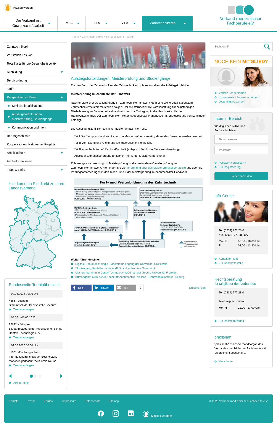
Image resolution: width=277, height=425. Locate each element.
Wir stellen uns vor (19, 55)
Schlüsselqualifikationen (28, 105)
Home (75, 36)
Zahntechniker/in (163, 23)
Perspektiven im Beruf (120, 36)
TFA (97, 23)
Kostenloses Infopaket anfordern (239, 97)
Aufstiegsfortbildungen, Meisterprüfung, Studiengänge (32, 116)
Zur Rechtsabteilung (231, 320)
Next (60, 376)
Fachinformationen (19, 161)
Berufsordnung (17, 80)
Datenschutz (92, 401)
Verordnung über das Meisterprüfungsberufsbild (156, 167)
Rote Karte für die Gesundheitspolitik (31, 63)
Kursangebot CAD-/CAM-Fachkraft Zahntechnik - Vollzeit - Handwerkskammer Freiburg (129, 276)
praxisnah (222, 337)
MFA (69, 23)
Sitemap (114, 401)
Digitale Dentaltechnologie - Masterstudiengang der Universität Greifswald (121, 263)
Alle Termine (21, 382)
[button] (81, 288)
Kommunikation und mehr (29, 127)
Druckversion (197, 287)
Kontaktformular (229, 258)
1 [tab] (31, 376)
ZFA (125, 23)
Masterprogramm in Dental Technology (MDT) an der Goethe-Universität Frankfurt (126, 272)
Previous (10, 376)
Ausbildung (14, 72)
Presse (31, 401)
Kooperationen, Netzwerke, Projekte (31, 144)
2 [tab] (36, 376)
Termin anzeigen (23, 309)
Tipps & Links (16, 169)
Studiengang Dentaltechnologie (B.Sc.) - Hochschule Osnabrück (115, 268)
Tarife (10, 89)
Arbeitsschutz (16, 153)
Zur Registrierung (229, 167)
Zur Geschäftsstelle (231, 263)
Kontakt (13, 401)
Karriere (49, 401)
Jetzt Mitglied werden (232, 101)
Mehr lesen (226, 361)
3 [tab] (40, 376)
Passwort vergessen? (232, 162)
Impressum (69, 401)
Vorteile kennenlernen (232, 92)
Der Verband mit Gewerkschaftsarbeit (28, 23)
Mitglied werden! (23, 7)
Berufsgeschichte (18, 136)
